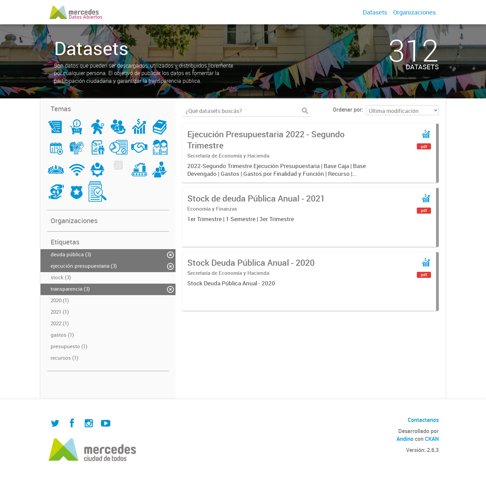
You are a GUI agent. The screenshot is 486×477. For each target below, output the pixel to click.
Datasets (375, 12)
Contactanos (423, 420)
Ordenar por (347, 109)
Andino (405, 439)
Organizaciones (414, 12)
